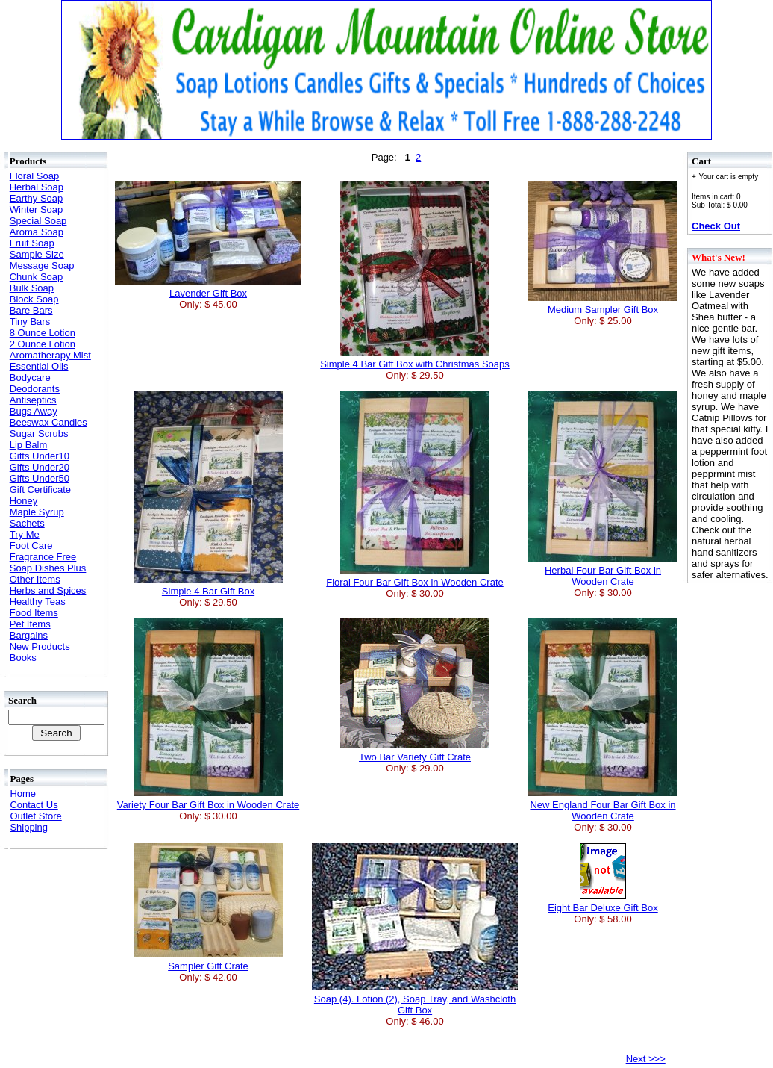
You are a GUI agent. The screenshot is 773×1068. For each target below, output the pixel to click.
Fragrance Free (43, 556)
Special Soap (38, 220)
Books (23, 657)
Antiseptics (33, 400)
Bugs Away (33, 411)
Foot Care (31, 545)
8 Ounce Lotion (42, 332)
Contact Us (33, 804)
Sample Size (37, 254)
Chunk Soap (36, 276)
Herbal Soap (36, 187)
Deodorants (35, 388)
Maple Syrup (37, 512)
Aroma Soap (36, 231)
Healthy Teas (38, 601)
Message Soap (42, 265)
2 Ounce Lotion (42, 344)
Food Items (34, 612)
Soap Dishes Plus (48, 568)
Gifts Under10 (39, 456)
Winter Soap (36, 209)
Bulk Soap (32, 288)
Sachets (27, 523)
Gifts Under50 (39, 478)
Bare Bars (31, 310)
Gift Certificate (40, 489)
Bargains (29, 635)
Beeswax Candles (48, 422)
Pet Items (30, 624)
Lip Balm (29, 444)
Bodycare (30, 377)
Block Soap (34, 299)
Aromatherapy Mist (50, 355)
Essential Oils (39, 366)
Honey (24, 500)
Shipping (29, 827)
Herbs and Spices (48, 590)
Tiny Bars (30, 321)
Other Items (35, 579)
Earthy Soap (36, 198)
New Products (40, 646)
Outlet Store (35, 816)
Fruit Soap (32, 243)
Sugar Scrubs (39, 433)
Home (23, 793)
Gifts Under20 (39, 467)
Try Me (25, 534)
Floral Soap (34, 175)
